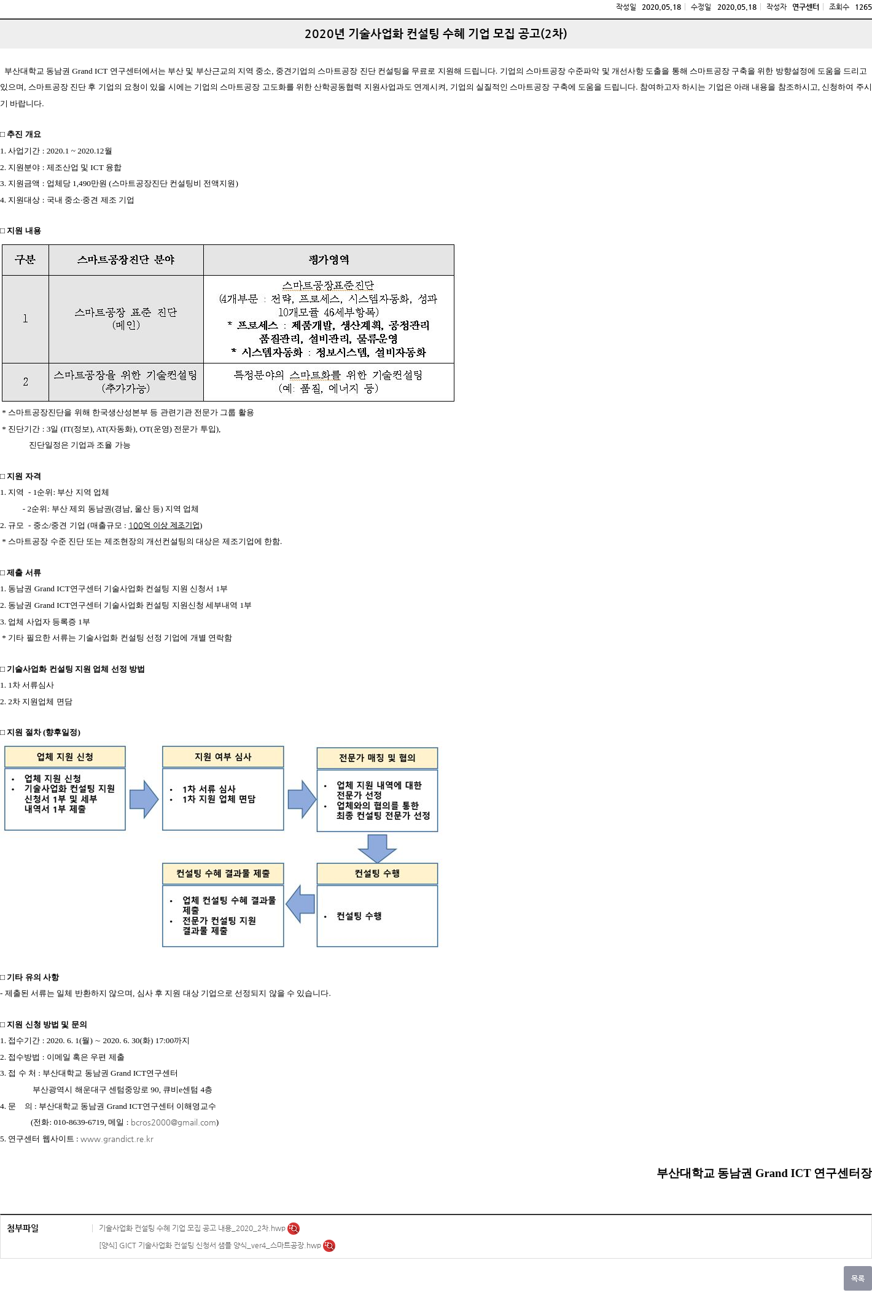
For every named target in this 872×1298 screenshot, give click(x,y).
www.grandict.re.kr (117, 1138)
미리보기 (293, 1228)
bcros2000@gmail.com (173, 1122)
